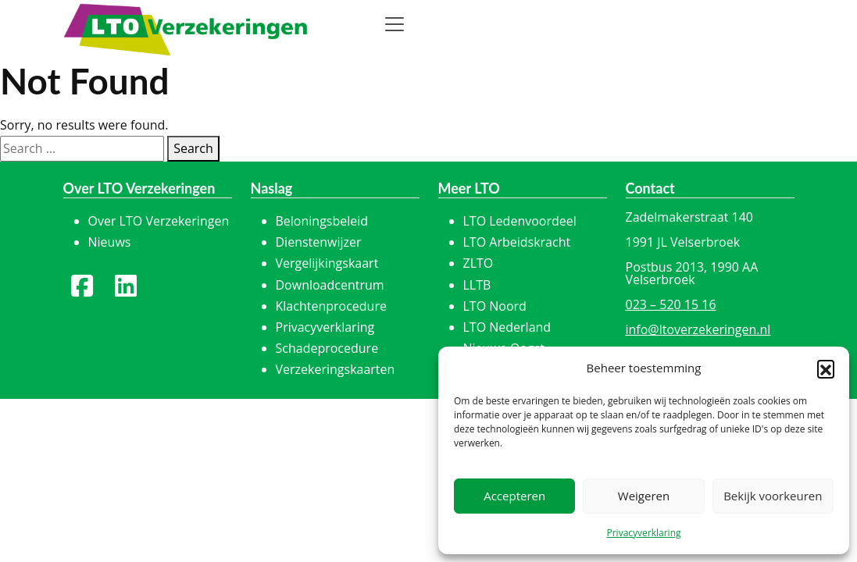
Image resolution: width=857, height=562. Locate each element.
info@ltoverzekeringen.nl (698, 329)
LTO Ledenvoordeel (520, 220)
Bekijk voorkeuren (772, 495)
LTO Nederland (507, 327)
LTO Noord (495, 306)
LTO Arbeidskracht (517, 242)
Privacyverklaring (643, 532)
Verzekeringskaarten (335, 369)
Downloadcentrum (330, 284)
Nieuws (109, 242)
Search (193, 148)
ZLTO (478, 263)
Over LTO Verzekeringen (159, 220)
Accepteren (514, 495)
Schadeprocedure (327, 348)
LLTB (477, 284)
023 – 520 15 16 (671, 304)
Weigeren (644, 495)
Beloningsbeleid (322, 220)
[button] (826, 368)
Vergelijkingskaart (327, 263)
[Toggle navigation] (394, 24)
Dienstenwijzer (319, 242)
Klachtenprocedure (331, 306)
